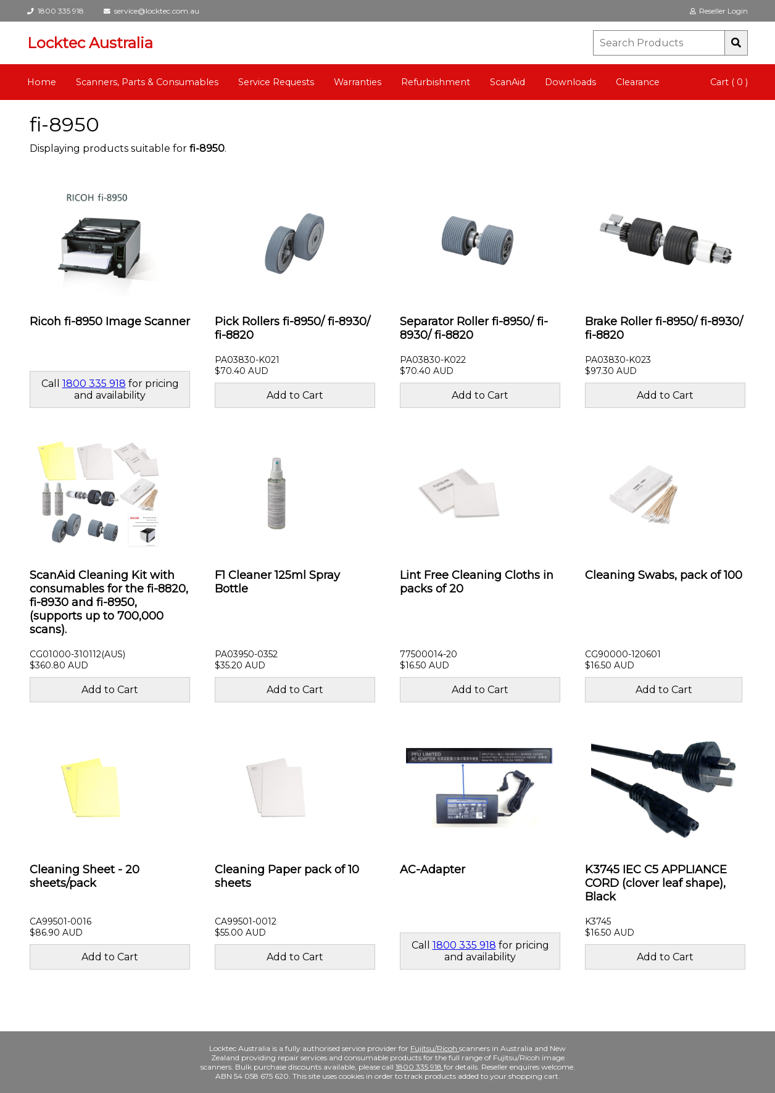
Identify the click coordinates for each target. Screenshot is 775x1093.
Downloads (570, 82)
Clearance (638, 82)
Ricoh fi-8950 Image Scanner (110, 321)
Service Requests (276, 82)
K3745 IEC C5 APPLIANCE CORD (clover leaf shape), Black (656, 883)
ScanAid (507, 82)
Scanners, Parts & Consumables (147, 82)
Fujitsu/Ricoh (434, 1048)
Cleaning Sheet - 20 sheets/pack (84, 876)
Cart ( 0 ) (729, 82)
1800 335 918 (55, 10)
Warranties (357, 82)
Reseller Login (719, 10)
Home (41, 82)
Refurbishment (435, 82)
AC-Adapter (432, 869)
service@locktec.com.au (151, 10)
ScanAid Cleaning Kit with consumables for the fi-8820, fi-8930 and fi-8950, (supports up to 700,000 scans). (109, 602)
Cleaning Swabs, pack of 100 (663, 575)
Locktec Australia (90, 43)
